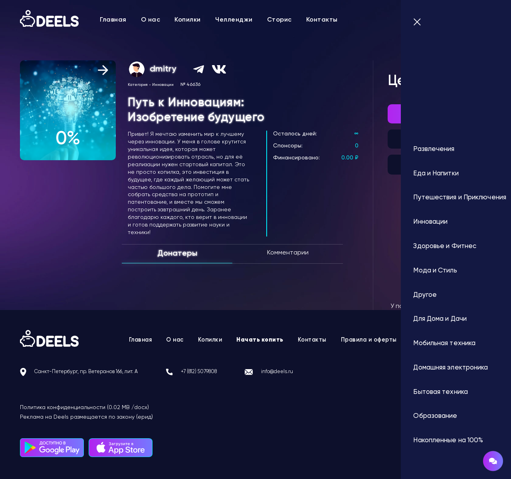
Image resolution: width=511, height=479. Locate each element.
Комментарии (288, 253)
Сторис (279, 20)
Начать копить (259, 340)
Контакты (322, 20)
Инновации (163, 85)
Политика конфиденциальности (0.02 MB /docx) (84, 407)
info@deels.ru (322, 372)
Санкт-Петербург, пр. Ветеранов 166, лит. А (100, 372)
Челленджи (234, 20)
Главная (113, 20)
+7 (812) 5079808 (234, 372)
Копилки (187, 20)
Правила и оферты (375, 340)
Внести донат (440, 114)
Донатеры (177, 254)
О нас (150, 20)
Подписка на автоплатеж (440, 139)
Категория (138, 85)
